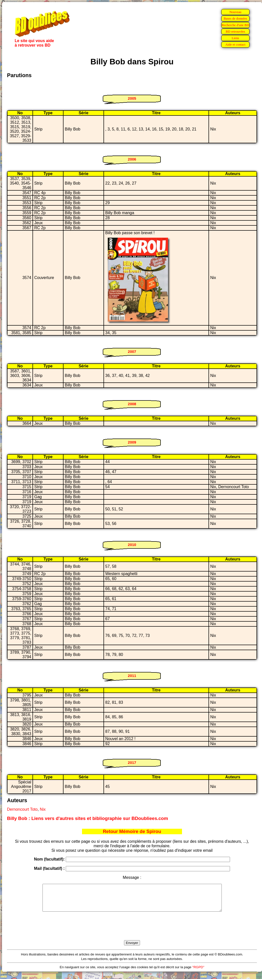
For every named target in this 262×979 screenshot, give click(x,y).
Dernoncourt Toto (22, 809)
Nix (43, 809)
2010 (132, 544)
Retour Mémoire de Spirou (132, 831)
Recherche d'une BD (235, 25)
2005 (132, 98)
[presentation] (132, 931)
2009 (132, 442)
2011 (132, 675)
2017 (132, 762)
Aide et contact (235, 44)
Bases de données (235, 18)
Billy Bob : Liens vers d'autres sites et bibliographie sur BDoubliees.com (87, 818)
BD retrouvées (235, 31)
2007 (132, 351)
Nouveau (235, 12)
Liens (235, 38)
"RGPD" (198, 972)
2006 (132, 159)
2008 (132, 404)
